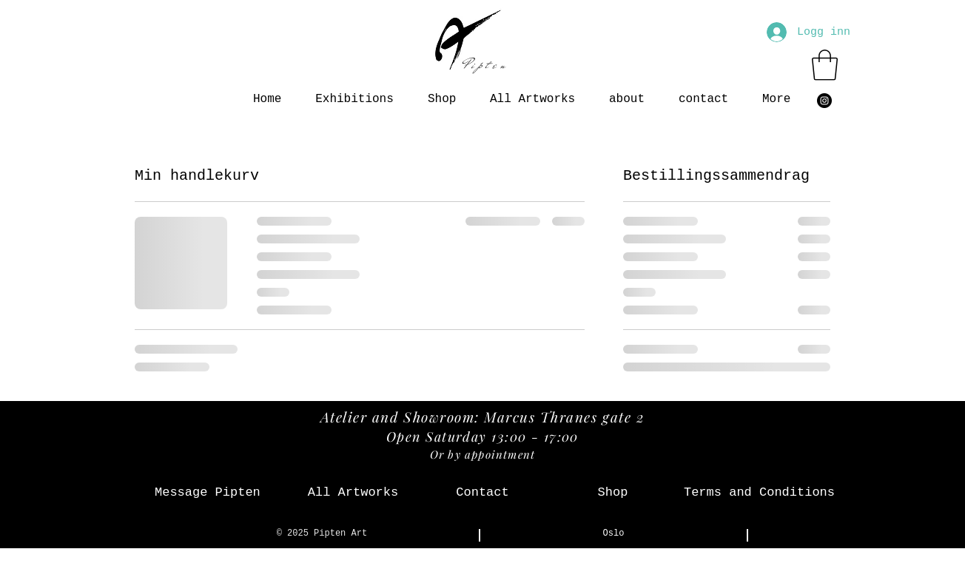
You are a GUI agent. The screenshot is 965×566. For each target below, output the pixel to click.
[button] (825, 65)
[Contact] (482, 493)
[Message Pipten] (207, 493)
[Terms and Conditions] (759, 493)
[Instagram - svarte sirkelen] (824, 100)
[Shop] (612, 493)
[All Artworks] (353, 493)
